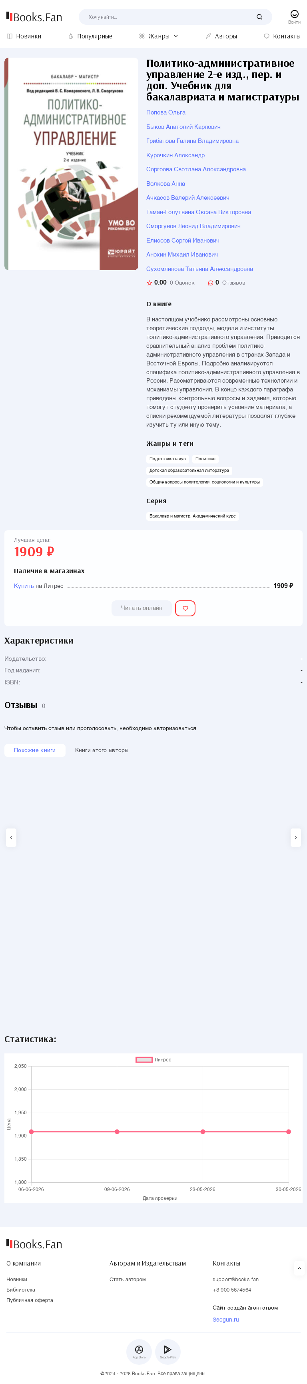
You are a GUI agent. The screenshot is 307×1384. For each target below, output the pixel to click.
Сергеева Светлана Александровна (196, 169)
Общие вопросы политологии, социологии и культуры (205, 482)
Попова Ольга (165, 113)
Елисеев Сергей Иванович (182, 241)
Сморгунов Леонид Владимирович (193, 226)
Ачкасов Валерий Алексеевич (187, 198)
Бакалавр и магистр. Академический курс (193, 516)
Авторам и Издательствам (148, 1263)
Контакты (226, 1263)
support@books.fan (236, 1279)
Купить (24, 586)
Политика (205, 459)
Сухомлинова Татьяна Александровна (199, 269)
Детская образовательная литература (189, 471)
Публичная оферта (29, 1300)
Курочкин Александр (175, 155)
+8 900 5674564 (232, 1290)
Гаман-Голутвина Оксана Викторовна (198, 212)
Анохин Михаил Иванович (182, 255)
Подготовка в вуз (168, 459)
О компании (23, 1263)
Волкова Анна (165, 184)
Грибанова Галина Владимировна (192, 141)
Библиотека (20, 1290)
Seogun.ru (226, 1320)
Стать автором (128, 1279)
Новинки (16, 1279)
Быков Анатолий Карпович (183, 127)
